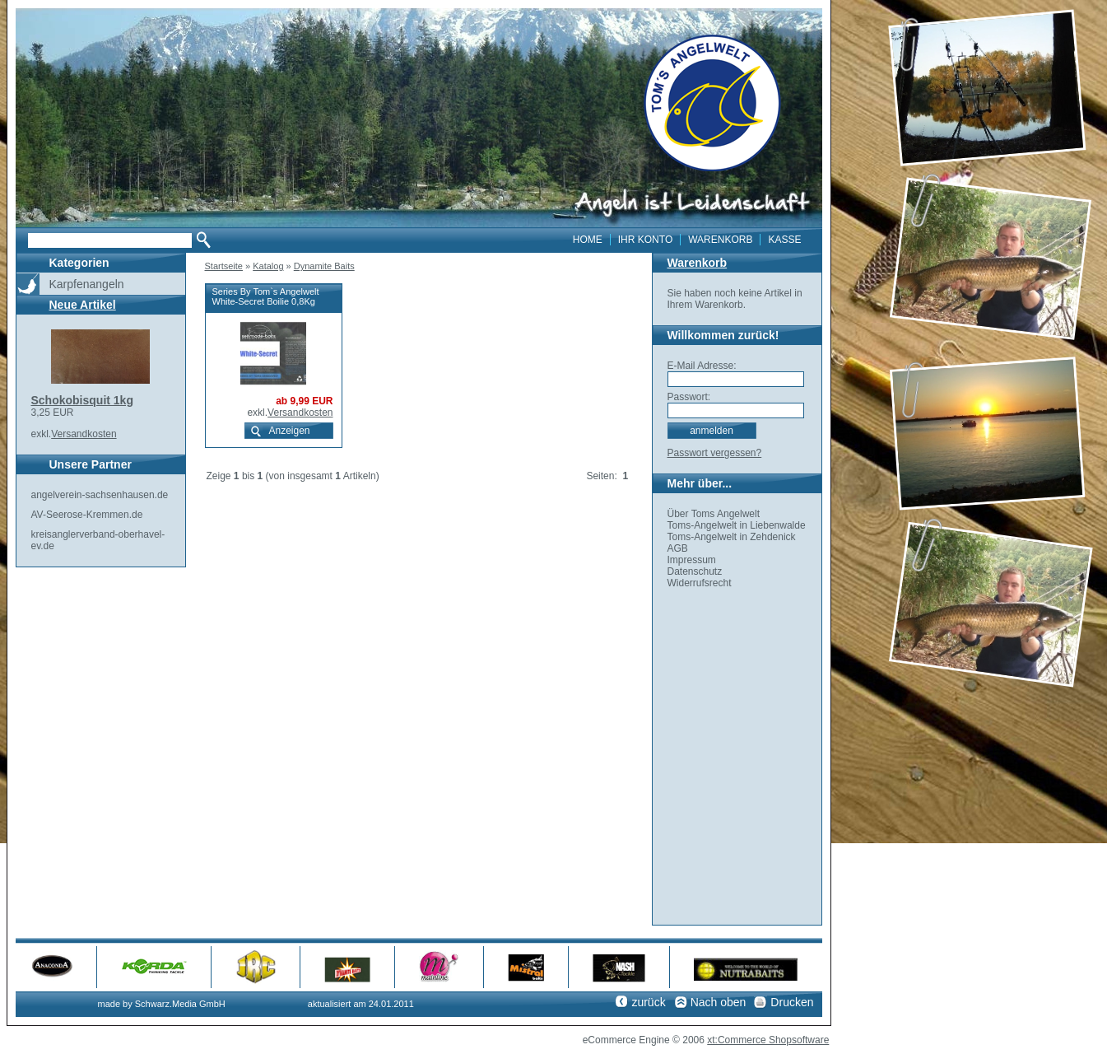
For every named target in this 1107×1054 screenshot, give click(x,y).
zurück (648, 1002)
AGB (677, 548)
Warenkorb (697, 262)
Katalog (268, 266)
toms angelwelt (712, 103)
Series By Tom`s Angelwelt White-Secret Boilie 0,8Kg (265, 296)
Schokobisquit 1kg (82, 400)
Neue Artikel (82, 304)
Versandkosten (83, 434)
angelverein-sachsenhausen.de (100, 495)
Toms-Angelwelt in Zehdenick (731, 537)
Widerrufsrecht (699, 583)
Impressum (691, 560)
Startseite (224, 266)
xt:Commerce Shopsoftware (768, 1040)
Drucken (791, 1002)
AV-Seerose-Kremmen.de (87, 514)
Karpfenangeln (86, 284)
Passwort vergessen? (714, 453)
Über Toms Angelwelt (713, 514)
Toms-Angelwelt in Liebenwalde (736, 525)
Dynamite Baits (324, 266)
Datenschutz (695, 571)
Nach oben (719, 1002)
